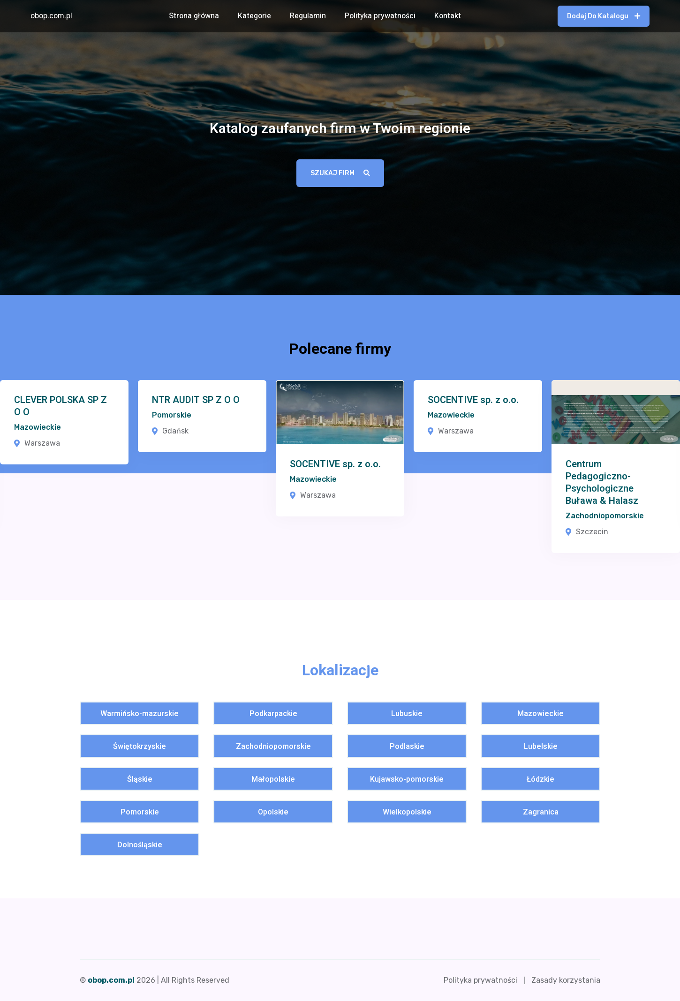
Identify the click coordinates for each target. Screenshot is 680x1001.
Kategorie (254, 16)
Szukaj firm (340, 173)
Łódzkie (540, 779)
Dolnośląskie (139, 845)
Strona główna (194, 16)
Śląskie (139, 779)
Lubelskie (541, 747)
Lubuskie (407, 714)
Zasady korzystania (565, 980)
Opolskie (273, 812)
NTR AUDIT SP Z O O (196, 400)
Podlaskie (407, 747)
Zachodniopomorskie (605, 515)
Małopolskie (273, 779)
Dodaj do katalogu (603, 16)
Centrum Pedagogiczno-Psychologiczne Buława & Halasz (602, 482)
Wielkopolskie (407, 812)
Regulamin (308, 16)
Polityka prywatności (380, 16)
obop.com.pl (51, 15)
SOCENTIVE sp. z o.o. (335, 464)
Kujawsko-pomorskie (407, 779)
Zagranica (541, 812)
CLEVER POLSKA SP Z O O (60, 406)
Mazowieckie (37, 427)
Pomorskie (171, 415)
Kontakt (447, 16)
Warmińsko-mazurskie (139, 714)
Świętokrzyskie (139, 747)
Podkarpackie (273, 714)
